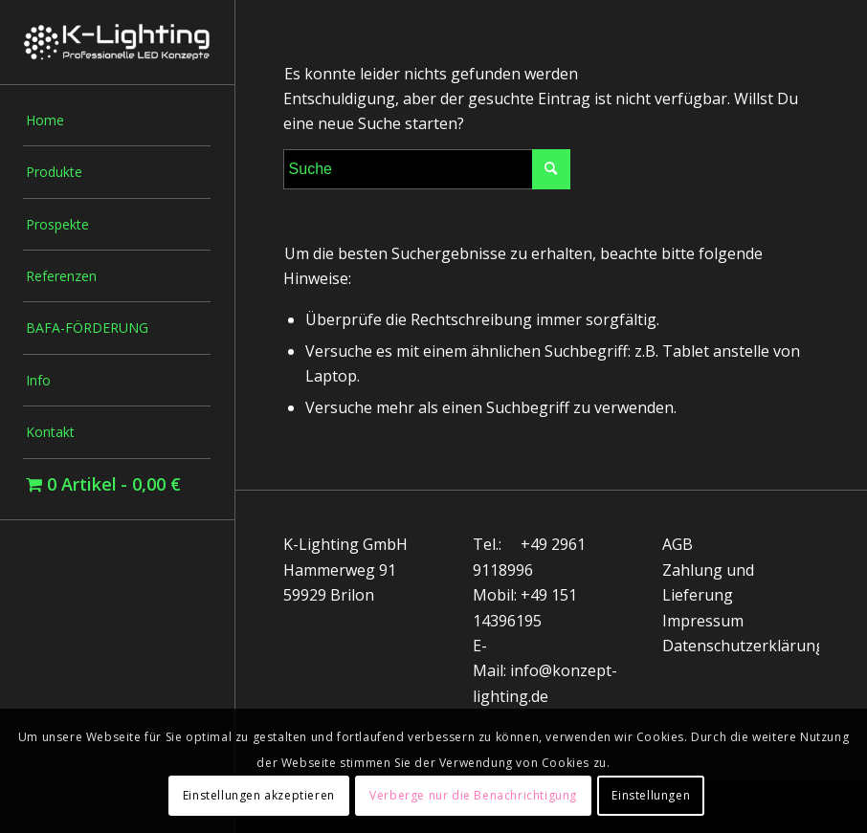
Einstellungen (650, 795)
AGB (677, 544)
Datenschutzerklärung (743, 645)
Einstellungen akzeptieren (259, 795)
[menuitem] (117, 120)
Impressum (703, 620)
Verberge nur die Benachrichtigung (473, 795)
